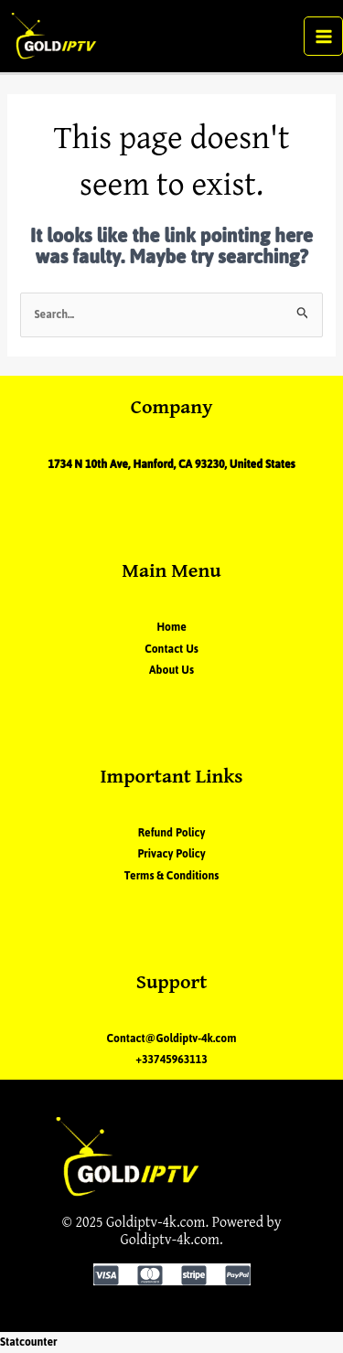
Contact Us (171, 649)
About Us (171, 670)
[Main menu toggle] (323, 36)
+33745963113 (171, 1060)
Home (171, 628)
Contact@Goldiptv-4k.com (172, 1038)
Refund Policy (172, 833)
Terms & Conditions (172, 876)
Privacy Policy (171, 855)
